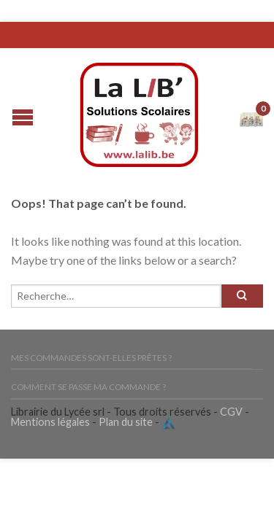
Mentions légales (50, 422)
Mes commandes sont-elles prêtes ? (91, 357)
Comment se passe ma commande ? (88, 387)
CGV (231, 411)
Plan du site (126, 422)
